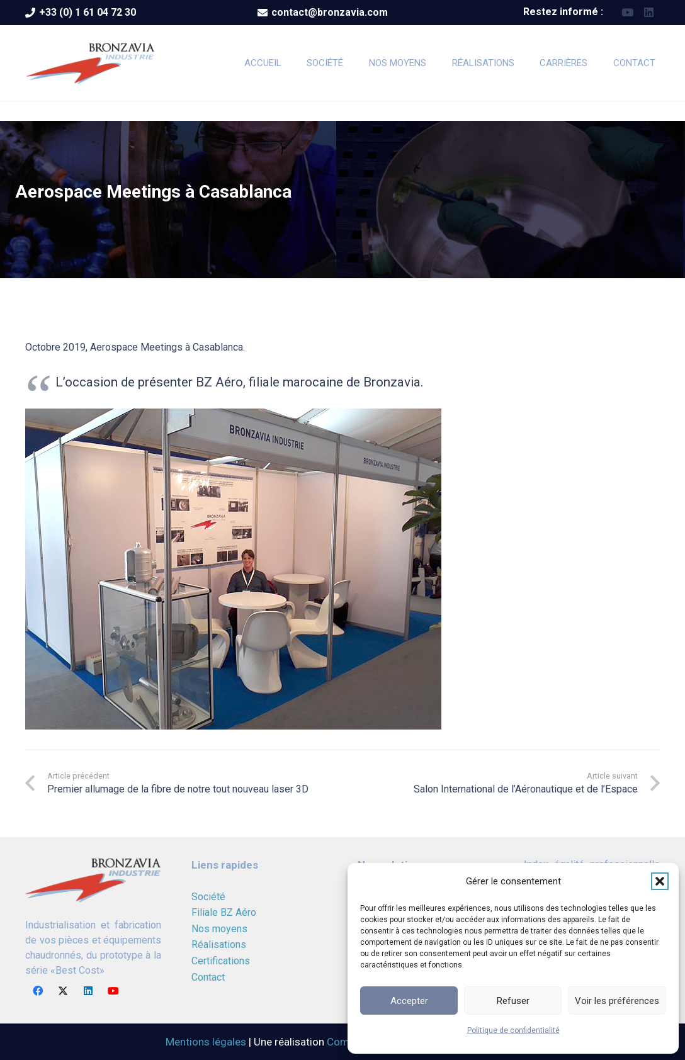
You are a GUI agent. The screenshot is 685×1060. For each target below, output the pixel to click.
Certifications (220, 961)
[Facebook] (37, 990)
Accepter (409, 1000)
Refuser (513, 1000)
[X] (63, 990)
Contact (208, 977)
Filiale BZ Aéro (223, 912)
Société (208, 897)
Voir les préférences (617, 1000)
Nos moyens (219, 929)
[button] (660, 881)
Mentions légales (206, 1041)
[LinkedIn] (649, 12)
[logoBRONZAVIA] (90, 63)
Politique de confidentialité (513, 1030)
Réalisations (218, 944)
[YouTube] (627, 12)
